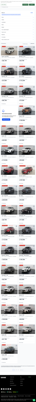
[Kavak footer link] (3, 381)
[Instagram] (4, 389)
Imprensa (21, 385)
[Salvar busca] (25, 44)
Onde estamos (12, 383)
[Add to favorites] (16, 47)
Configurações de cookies (4, 396)
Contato (21, 383)
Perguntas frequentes (13, 385)
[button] (11, 14)
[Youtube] (6, 389)
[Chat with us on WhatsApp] (34, 400)
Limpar (32, 12)
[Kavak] (2, 1)
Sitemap (15, 396)
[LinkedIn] (8, 389)
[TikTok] (10, 389)
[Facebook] (1, 389)
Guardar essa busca (6, 119)
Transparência (11, 396)
